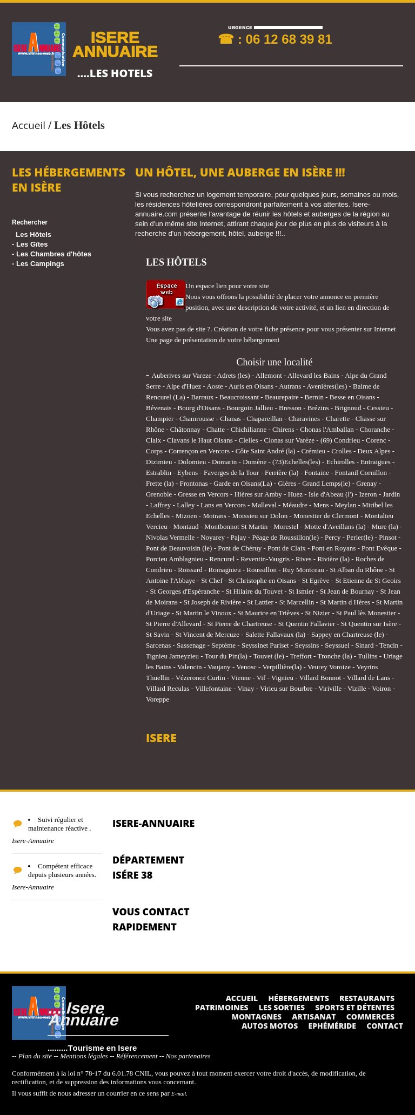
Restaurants (366, 998)
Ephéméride (332, 1026)
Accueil (28, 125)
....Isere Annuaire (83, 1013)
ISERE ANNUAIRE (114, 44)
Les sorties (282, 1007)
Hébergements (299, 998)
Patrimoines (222, 1007)
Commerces (370, 1016)
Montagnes (256, 1016)
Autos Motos (270, 1026)
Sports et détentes (354, 1007)
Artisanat (314, 1016)
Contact (384, 1026)
